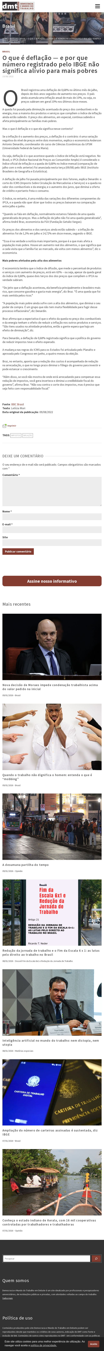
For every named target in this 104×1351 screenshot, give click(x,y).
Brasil (6, 51)
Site (5, 537)
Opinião (19, 871)
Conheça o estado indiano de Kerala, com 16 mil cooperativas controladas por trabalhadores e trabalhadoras (49, 1222)
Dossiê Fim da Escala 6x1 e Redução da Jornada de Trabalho (44, 961)
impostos (15, 435)
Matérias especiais (24, 1050)
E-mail (7, 524)
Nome (7, 511)
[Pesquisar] (96, 1258)
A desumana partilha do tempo (25, 865)
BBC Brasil (17, 404)
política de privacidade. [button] (44, 1345)
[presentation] (52, 647)
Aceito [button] (93, 1344)
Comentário (11, 475)
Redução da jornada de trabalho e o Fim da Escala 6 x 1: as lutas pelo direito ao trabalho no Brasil (51, 953)
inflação (27, 435)
